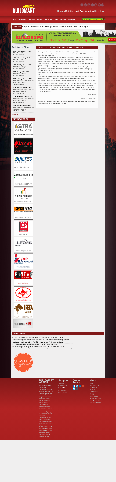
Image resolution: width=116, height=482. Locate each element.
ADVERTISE (32, 19)
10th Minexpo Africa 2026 (21, 72)
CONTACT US (71, 19)
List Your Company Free (93, 19)
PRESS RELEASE (95, 402)
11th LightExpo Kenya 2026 (22, 65)
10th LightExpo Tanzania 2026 (22, 96)
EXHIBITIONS (48, 19)
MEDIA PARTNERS (95, 398)
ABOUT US (63, 19)
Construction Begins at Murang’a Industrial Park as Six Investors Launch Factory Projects (71, 27)
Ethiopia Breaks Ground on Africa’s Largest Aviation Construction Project (35, 344)
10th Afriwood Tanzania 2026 (22, 87)
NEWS (56, 19)
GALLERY (93, 389)
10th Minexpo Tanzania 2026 (22, 105)
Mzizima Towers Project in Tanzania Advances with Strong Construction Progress (37, 337)
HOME (14, 19)
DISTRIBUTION (22, 19)
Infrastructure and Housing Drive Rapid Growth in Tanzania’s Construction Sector (37, 342)
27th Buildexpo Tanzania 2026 (22, 79)
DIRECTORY (40, 19)
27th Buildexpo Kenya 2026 (22, 51)
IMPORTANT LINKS (96, 400)
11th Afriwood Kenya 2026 (21, 58)
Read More (15, 114)
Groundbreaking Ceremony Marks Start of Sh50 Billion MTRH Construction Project (38, 347)
